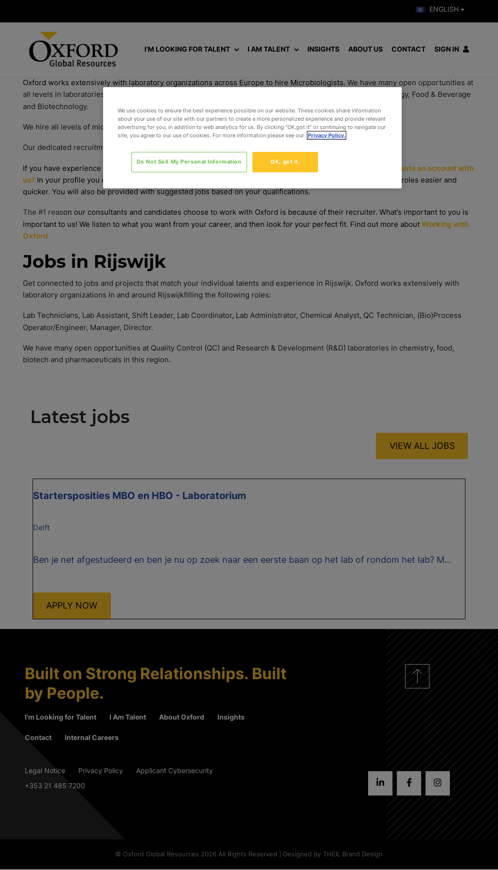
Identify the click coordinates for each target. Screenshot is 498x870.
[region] (252, 137)
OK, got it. (285, 161)
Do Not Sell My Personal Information (189, 161)
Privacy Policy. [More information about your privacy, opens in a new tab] (326, 135)
